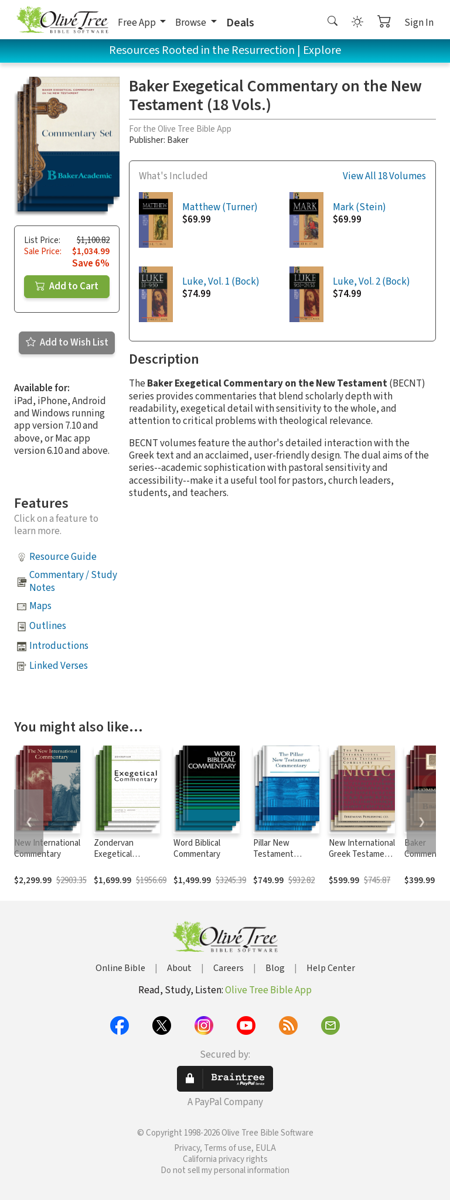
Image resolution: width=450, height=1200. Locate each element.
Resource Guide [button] (63, 557)
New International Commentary (47, 848)
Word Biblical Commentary (196, 848)
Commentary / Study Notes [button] (73, 581)
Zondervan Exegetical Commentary (117, 854)
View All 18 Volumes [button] (384, 176)
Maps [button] (40, 606)
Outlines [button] (47, 626)
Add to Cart (66, 286)
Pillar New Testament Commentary (276, 854)
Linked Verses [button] (58, 666)
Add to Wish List (67, 343)
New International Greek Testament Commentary (362, 854)
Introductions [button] (58, 646)
